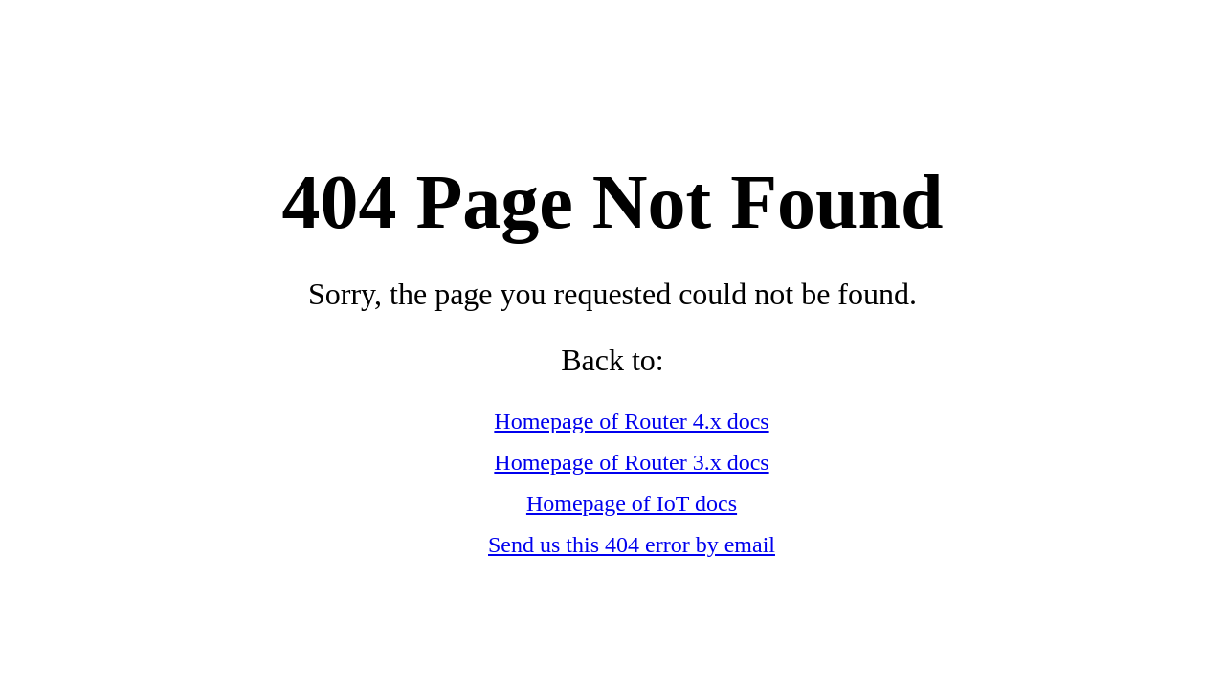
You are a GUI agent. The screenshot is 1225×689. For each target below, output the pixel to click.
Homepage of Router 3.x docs (631, 462)
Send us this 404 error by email (631, 544)
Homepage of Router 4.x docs (631, 421)
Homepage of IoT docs (631, 503)
